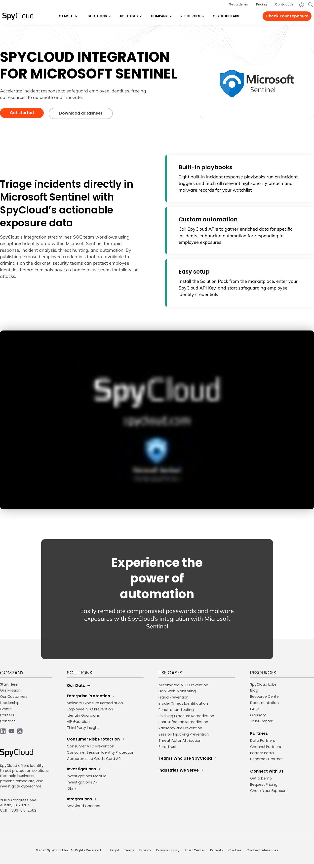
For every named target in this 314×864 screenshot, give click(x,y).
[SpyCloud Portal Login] (301, 4)
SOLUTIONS (79, 672)
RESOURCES (263, 672)
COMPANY (12, 672)
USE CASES (170, 672)
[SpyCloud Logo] (17, 16)
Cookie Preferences (262, 850)
